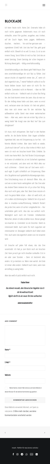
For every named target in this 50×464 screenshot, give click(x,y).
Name (7, 349)
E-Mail (7, 362)
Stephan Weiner (25, 282)
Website (8, 375)
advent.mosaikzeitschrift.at (25, 303)
